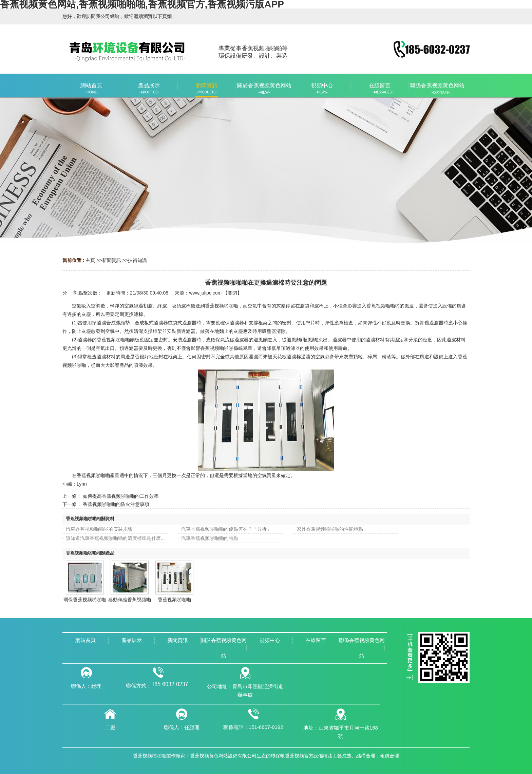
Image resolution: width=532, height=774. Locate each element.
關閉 (232, 293)
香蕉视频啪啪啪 (174, 599)
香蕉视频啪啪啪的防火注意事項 (116, 504)
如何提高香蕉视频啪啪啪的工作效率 (121, 496)
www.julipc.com (205, 293)
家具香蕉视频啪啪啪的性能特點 (330, 529)
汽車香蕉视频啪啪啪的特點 (209, 538)
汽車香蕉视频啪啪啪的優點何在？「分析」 (226, 529)
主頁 (90, 260)
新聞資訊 (111, 260)
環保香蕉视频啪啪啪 (84, 599)
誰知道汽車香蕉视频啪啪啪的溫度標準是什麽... (115, 538)
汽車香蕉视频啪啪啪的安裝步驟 (99, 529)
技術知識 (137, 260)
